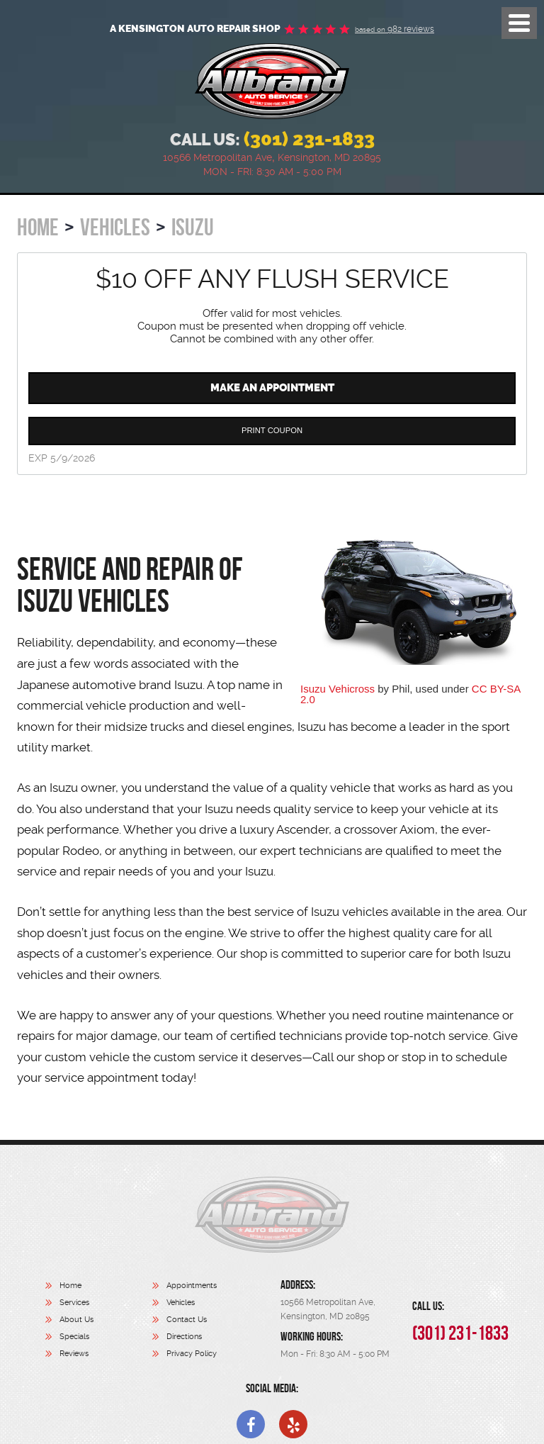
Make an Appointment (272, 387)
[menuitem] (98, 1287)
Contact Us (186, 1319)
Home (38, 227)
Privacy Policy (191, 1353)
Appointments (191, 1285)
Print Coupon (272, 430)
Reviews (74, 1353)
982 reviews (394, 29)
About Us (77, 1319)
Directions (184, 1336)
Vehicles (115, 227)
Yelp (293, 1424)
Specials (74, 1336)
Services (74, 1302)
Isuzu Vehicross (337, 689)
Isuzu (192, 227)
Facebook (251, 1424)
